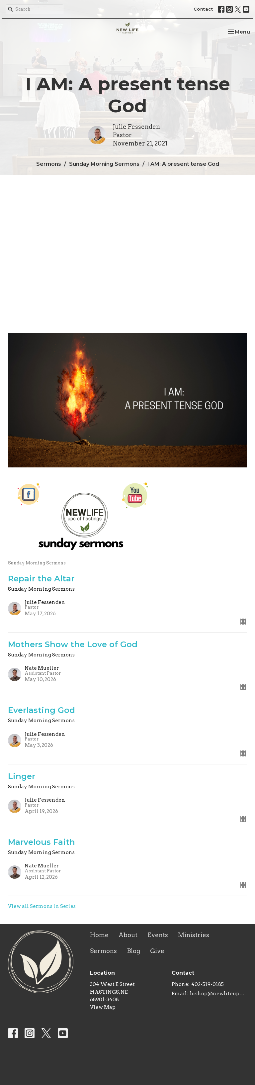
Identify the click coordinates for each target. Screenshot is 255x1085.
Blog (133, 950)
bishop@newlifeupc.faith (218, 994)
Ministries (193, 935)
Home (99, 935)
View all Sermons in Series (42, 906)
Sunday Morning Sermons (104, 164)
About (128, 935)
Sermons (48, 164)
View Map (103, 1007)
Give (157, 950)
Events (157, 935)
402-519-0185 (207, 984)
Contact (203, 9)
